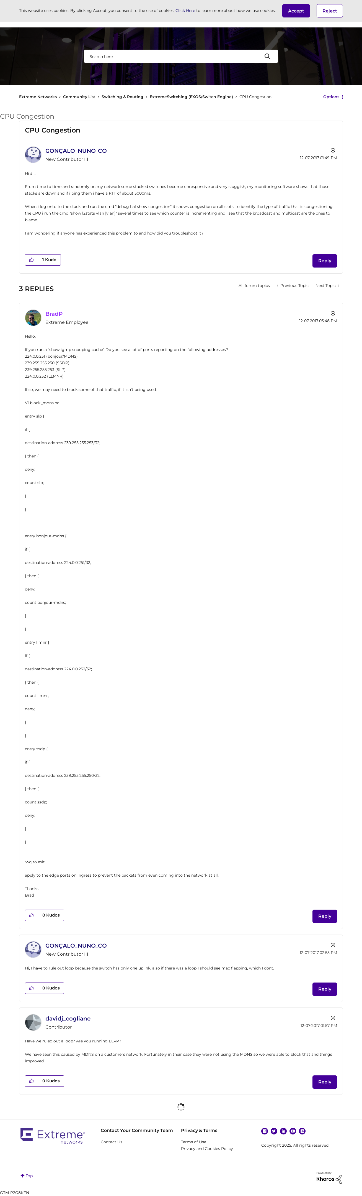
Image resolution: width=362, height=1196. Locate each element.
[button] (296, 10)
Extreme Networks (38, 96)
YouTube (292, 1131)
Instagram (302, 1131)
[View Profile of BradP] (54, 314)
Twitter (274, 1131)
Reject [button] (329, 11)
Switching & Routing (122, 96)
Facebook (264, 1131)
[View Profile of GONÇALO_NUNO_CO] (76, 150)
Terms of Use (193, 1141)
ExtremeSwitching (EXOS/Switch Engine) (191, 96)
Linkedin (283, 1131)
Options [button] (331, 96)
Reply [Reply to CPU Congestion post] (324, 260)
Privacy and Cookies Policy (207, 1148)
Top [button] (29, 1175)
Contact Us (111, 1141)
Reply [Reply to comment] (324, 916)
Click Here (185, 10)
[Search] (181, 56)
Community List (79, 96)
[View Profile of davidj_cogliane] (68, 1018)
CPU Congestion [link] (255, 96)
